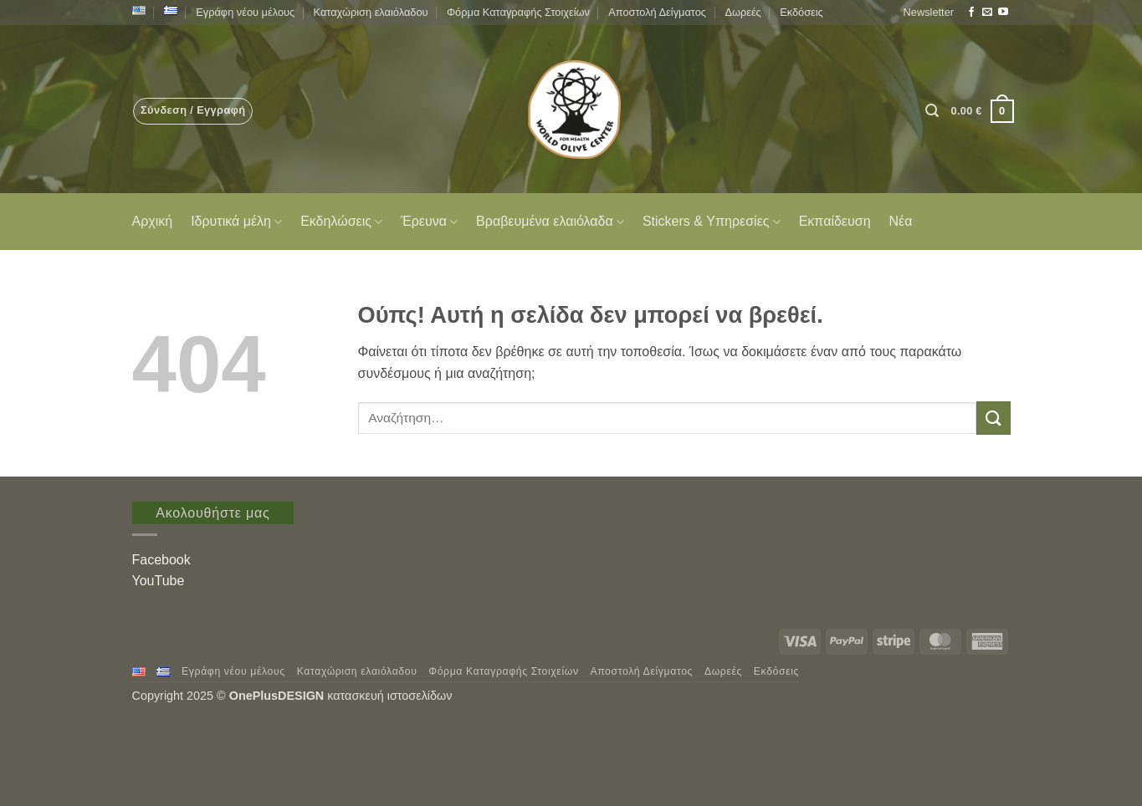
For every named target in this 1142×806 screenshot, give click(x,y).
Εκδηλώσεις (341, 222)
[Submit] (993, 417)
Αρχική (152, 221)
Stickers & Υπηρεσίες (712, 222)
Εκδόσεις (801, 12)
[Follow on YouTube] (1003, 12)
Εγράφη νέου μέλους (245, 12)
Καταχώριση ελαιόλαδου (371, 12)
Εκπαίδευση (835, 221)
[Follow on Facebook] (971, 12)
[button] (929, 12)
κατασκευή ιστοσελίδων (391, 695)
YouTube (158, 581)
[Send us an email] (987, 12)
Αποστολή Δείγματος (657, 12)
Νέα (901, 221)
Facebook (161, 560)
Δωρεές (742, 12)
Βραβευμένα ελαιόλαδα (550, 222)
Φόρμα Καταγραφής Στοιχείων (518, 12)
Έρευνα (429, 222)
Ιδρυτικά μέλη (236, 222)
